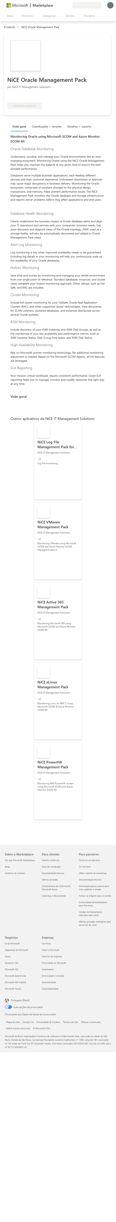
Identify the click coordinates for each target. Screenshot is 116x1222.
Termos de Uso (70, 1022)
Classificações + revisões (47, 126)
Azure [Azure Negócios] (7, 956)
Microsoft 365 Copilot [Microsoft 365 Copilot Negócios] (15, 982)
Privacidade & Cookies (48, 1022)
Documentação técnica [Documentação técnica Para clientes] (53, 873)
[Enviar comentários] (54, 5)
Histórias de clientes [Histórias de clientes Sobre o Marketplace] (15, 873)
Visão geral (19, 126)
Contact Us (28, 1022)
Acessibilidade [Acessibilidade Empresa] (49, 982)
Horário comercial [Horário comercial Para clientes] (50, 860)
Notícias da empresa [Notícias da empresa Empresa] (52, 956)
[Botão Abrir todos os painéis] (9, 16)
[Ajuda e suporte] (59, 5)
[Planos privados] (69, 5)
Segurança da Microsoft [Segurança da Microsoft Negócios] (16, 949)
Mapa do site (13, 1022)
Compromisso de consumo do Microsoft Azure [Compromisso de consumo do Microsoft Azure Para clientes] (56, 888)
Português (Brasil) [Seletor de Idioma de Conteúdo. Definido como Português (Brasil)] (20, 1000)
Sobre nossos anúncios (18, 1028)
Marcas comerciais (90, 1022)
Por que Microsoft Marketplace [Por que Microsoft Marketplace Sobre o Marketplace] (20, 860)
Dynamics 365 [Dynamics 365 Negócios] (12, 962)
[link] (58, 461)
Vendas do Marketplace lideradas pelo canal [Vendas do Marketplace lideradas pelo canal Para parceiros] (90, 913)
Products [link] (9, 27)
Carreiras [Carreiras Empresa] (46, 943)
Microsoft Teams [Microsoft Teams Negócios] (13, 988)
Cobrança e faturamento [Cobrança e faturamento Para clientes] (54, 895)
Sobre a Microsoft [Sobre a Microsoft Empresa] (50, 949)
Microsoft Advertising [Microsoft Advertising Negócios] (15, 975)
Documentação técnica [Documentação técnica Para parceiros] (90, 879)
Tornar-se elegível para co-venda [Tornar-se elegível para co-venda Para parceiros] (95, 895)
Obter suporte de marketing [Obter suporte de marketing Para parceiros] (92, 873)
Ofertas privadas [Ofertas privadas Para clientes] (50, 879)
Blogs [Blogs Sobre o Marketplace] (7, 866)
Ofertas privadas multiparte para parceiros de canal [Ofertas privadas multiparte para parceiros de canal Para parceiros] (95, 923)
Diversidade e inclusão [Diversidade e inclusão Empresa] (53, 975)
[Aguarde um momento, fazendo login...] (110, 5)
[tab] (20, 126)
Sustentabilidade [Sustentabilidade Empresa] (50, 988)
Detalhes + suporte (79, 126)
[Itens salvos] (64, 5)
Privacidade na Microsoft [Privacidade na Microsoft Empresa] (54, 962)
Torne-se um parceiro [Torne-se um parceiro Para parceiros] (89, 860)
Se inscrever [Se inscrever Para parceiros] (85, 866)
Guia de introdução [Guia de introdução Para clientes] (51, 866)
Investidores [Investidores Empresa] (48, 969)
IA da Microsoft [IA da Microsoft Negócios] (12, 943)
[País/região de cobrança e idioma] (87, 5)
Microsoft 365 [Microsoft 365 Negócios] (11, 969)
